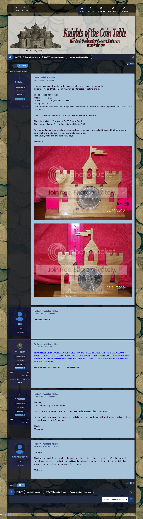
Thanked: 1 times (25, 103)
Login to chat (8, 515)
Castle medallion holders (44, 75)
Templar (21, 349)
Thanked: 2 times (25, 372)
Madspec (21, 79)
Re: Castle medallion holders (46, 308)
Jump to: (100, 496)
